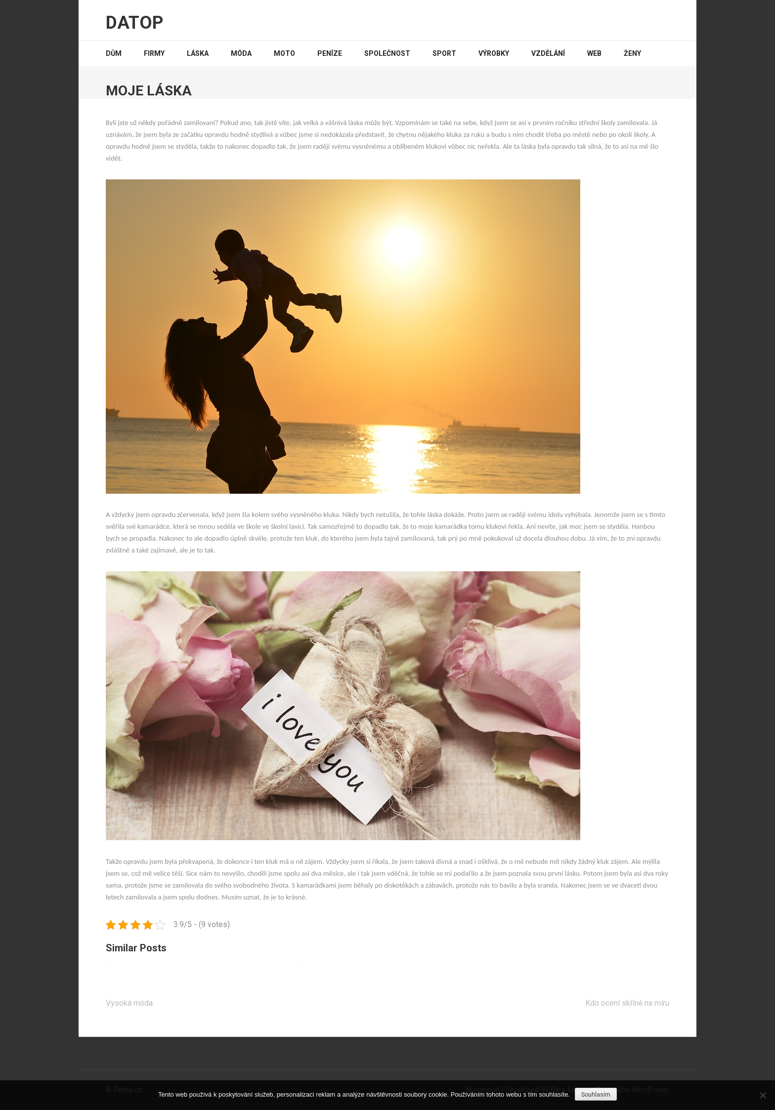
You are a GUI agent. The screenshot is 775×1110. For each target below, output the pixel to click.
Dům (114, 53)
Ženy (632, 53)
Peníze (329, 53)
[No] (763, 1095)
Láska (198, 53)
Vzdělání (548, 53)
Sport (444, 53)
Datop (134, 22)
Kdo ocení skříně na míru (627, 1003)
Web (594, 53)
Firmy (154, 53)
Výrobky (493, 53)
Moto (284, 53)
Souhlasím (595, 1094)
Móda (241, 53)
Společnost (387, 53)
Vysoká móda (129, 1003)
